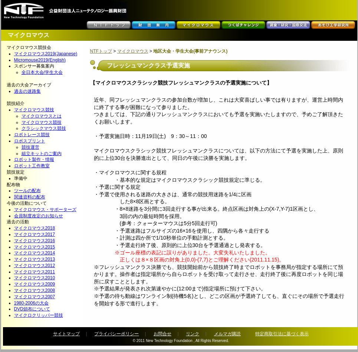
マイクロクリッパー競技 (38, 315)
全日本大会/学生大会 (42, 72)
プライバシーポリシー (116, 333)
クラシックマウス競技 (44, 128)
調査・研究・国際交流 (288, 25)
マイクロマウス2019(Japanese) (46, 53)
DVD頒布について (32, 309)
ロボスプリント (29, 141)
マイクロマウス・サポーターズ (45, 209)
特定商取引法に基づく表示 (282, 333)
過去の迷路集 (27, 91)
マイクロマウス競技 (34, 109)
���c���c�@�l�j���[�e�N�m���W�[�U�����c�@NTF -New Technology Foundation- (65, 10)
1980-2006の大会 (31, 303)
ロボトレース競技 (32, 134)
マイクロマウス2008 (34, 290)
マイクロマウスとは (42, 116)
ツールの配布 (27, 190)
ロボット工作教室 (32, 165)
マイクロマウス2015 (34, 247)
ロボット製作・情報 (34, 159)
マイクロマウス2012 (34, 265)
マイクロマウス (198, 25)
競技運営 (30, 147)
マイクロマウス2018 (34, 228)
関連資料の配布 (29, 197)
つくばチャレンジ (243, 25)
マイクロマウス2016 (34, 240)
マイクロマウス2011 (34, 271)
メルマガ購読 (227, 333)
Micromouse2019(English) (40, 60)
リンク (192, 333)
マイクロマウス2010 (34, 277)
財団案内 (153, 25)
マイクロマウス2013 (34, 259)
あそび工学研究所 (333, 25)
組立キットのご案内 (42, 153)
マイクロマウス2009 (34, 284)
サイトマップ (66, 333)
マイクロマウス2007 (34, 296)
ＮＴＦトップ (109, 25)
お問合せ (162, 333)
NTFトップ (101, 51)
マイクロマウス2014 (34, 253)
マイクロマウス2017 (34, 234)
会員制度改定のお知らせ (38, 215)
